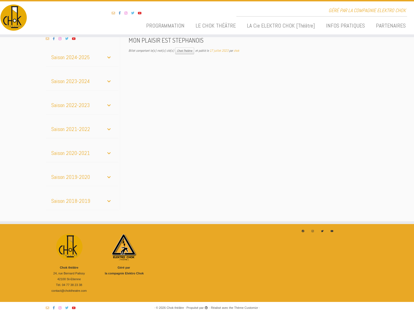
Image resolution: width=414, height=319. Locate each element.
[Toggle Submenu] (109, 57)
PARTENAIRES (391, 25)
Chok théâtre (175, 307)
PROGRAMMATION (165, 25)
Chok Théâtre (184, 51)
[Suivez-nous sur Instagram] (127, 13)
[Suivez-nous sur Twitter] (134, 13)
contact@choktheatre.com (69, 290)
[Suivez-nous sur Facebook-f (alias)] (121, 13)
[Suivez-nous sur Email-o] (115, 13)
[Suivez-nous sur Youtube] (141, 13)
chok (236, 50)
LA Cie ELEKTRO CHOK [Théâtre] (281, 25)
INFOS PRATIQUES (345, 25)
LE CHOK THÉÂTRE (216, 25)
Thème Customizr (246, 307)
